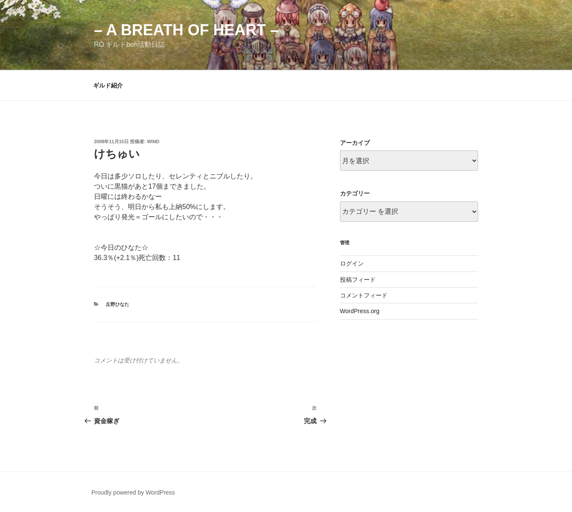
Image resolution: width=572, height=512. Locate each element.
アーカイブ (355, 142)
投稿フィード (358, 279)
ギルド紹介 (108, 85)
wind (153, 141)
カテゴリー (355, 193)
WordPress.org (359, 311)
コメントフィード (364, 295)
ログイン (352, 263)
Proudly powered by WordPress (133, 492)
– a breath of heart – (186, 30)
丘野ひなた (117, 304)
